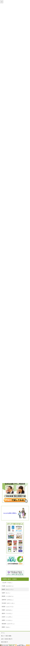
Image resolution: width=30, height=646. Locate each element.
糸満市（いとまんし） (7, 620)
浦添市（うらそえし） (7, 613)
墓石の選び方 (4, 642)
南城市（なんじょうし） (8, 589)
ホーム (3, 632)
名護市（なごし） (6, 592)
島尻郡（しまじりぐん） (8, 606)
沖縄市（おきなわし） (7, 610)
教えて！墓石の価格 (6, 635)
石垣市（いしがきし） (7, 616)
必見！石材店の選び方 (6, 639)
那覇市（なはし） (6, 627)
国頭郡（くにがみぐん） (8, 596)
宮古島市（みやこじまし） (8, 603)
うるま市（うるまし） (7, 582)
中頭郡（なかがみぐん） (8, 586)
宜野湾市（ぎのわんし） (8, 599)
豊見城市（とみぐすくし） (8, 623)
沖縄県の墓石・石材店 (9, 579)
